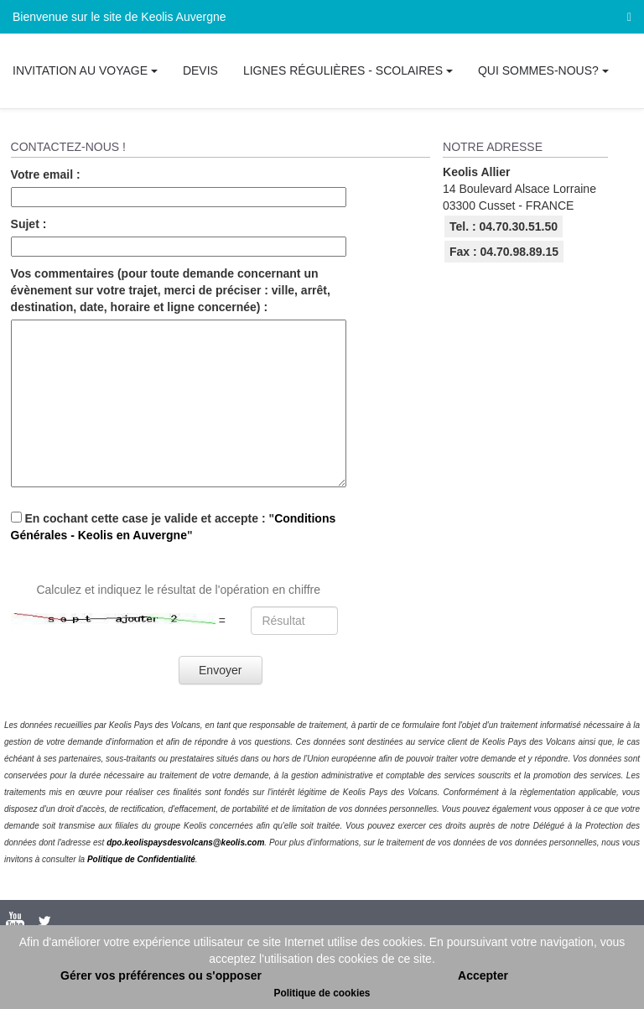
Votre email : (45, 174)
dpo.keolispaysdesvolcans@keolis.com (185, 842)
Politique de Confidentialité (141, 859)
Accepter (483, 975)
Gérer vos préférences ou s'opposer (161, 975)
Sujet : (29, 224)
